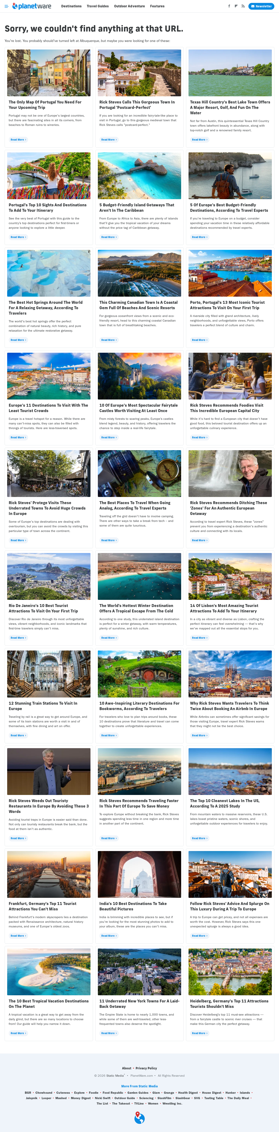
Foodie (94, 1092)
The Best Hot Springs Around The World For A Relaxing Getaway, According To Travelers (46, 308)
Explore (79, 1092)
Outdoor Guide (125, 1098)
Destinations (71, 6)
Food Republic (113, 1092)
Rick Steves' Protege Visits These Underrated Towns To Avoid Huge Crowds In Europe (47, 508)
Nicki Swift (102, 1098)
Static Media (115, 1075)
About (126, 1068)
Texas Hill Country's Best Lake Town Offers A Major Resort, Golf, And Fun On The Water (230, 107)
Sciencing (146, 1098)
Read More (17, 139)
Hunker (231, 1092)
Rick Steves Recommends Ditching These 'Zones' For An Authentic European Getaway (228, 508)
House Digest (211, 1092)
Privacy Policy (146, 1068)
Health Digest (188, 1092)
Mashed (61, 1098)
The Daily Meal (238, 1098)
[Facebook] (229, 7)
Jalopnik (32, 1098)
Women (153, 1103)
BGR (28, 1092)
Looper (46, 1098)
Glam (156, 1092)
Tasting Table (213, 1098)
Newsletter (261, 6)
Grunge (169, 1092)
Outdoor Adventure (129, 6)
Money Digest (81, 1098)
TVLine (139, 1103)
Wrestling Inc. (172, 1103)
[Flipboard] (236, 7)
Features (157, 6)
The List (102, 1103)
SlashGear (183, 1098)
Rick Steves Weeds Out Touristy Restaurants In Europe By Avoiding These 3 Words (49, 806)
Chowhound (43, 1092)
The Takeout (121, 1103)
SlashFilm (164, 1098)
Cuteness (63, 1092)
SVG (197, 1098)
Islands (245, 1092)
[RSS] (243, 7)
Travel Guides (98, 6)
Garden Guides (137, 1092)
